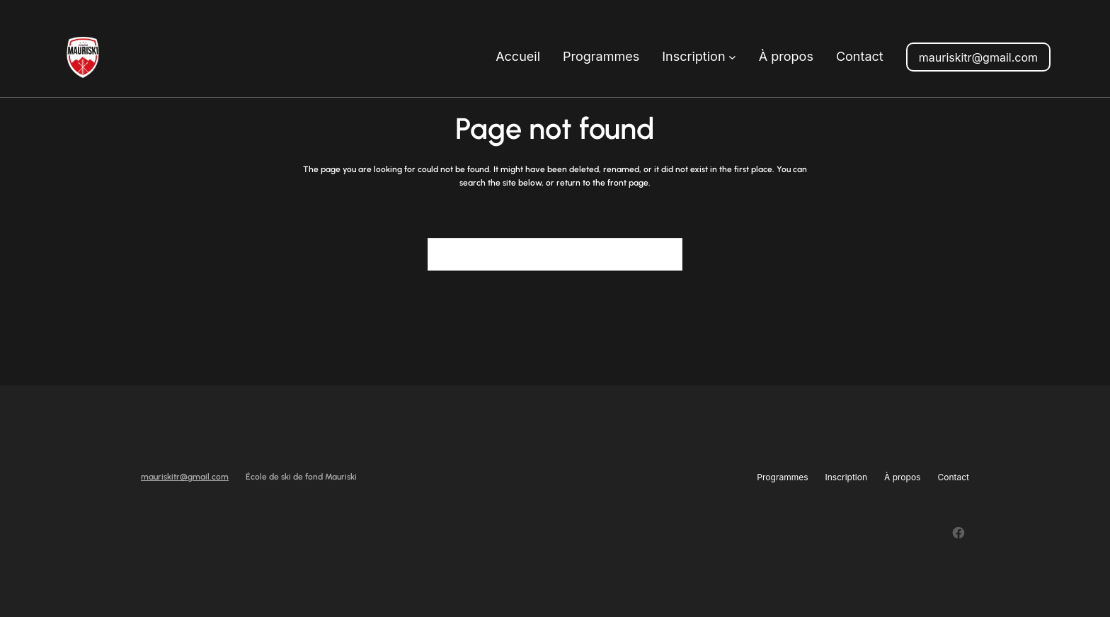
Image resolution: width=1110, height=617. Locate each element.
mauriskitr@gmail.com (978, 57)
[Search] (663, 254)
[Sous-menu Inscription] (732, 57)
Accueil (518, 56)
